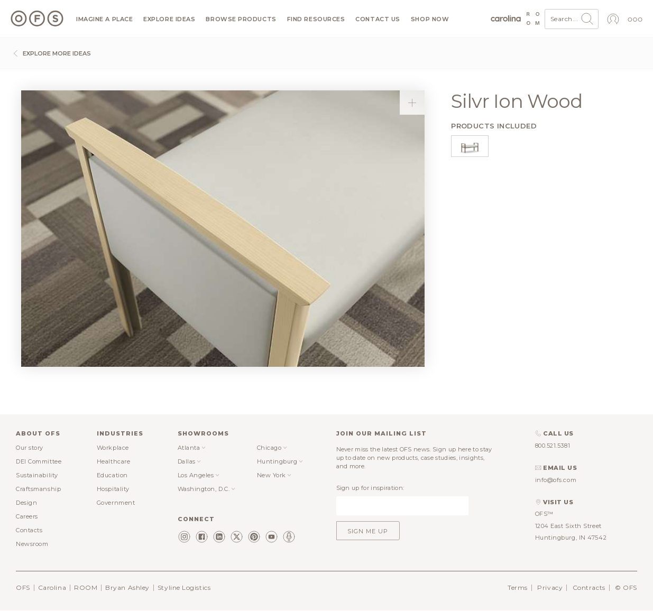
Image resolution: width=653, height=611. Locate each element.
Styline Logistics (184, 587)
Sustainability (37, 475)
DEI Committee (38, 461)
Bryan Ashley (127, 587)
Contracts (589, 587)
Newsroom (32, 544)
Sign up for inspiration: (370, 488)
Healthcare (114, 461)
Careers (27, 516)
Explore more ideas (51, 53)
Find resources (316, 19)
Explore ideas (169, 19)
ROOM (85, 587)
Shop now (430, 19)
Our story (29, 447)
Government (116, 502)
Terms (518, 587)
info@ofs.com (556, 480)
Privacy (550, 587)
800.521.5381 (553, 445)
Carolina (52, 587)
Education (112, 475)
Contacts (29, 530)
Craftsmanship (38, 489)
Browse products (241, 19)
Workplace (113, 447)
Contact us (377, 19)
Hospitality (113, 489)
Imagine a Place (104, 19)
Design (26, 502)
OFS (23, 587)
